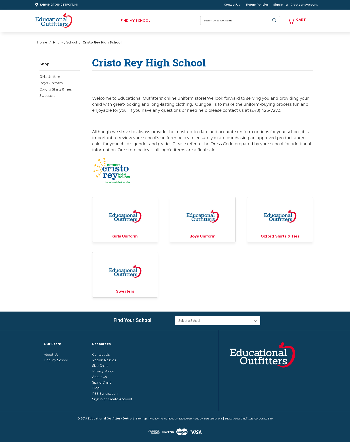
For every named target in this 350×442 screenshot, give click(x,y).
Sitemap (141, 418)
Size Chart (100, 366)
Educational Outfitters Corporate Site (249, 418)
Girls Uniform (50, 76)
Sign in (97, 399)
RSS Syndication (105, 394)
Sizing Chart (101, 382)
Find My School (135, 21)
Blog (96, 388)
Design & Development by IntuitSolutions (196, 418)
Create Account (120, 399)
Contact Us (232, 4)
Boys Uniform (51, 83)
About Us (51, 355)
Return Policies (257, 4)
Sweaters (47, 95)
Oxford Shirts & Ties (56, 89)
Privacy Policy (103, 371)
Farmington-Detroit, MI (56, 4)
